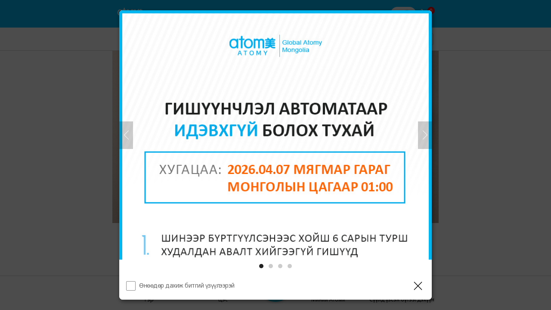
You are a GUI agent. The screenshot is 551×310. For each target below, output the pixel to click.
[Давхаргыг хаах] (418, 286)
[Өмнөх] (126, 135)
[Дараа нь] (425, 135)
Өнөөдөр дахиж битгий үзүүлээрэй (187, 285)
